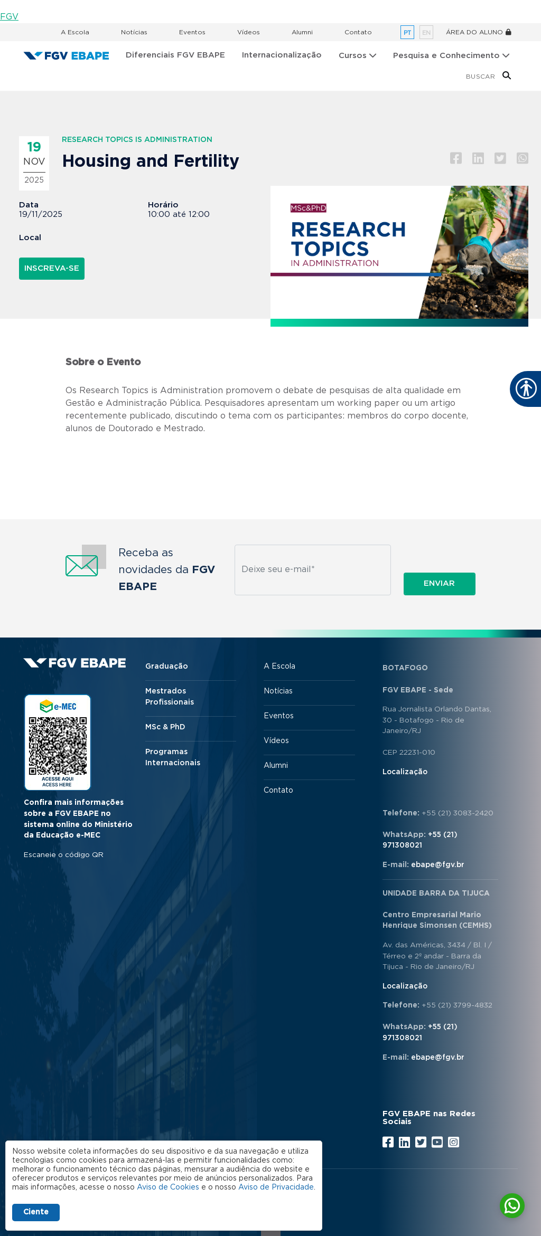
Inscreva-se (51, 268)
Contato (358, 32)
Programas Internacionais (172, 757)
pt (407, 33)
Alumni (302, 32)
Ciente (36, 1212)
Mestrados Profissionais (169, 697)
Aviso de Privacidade (276, 1187)
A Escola (75, 32)
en (426, 33)
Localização (405, 772)
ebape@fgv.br (437, 865)
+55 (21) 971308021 (420, 840)
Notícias (134, 32)
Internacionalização (282, 55)
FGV (9, 17)
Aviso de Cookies (168, 1187)
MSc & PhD (165, 727)
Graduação (166, 666)
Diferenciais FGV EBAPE (175, 55)
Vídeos (248, 32)
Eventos (192, 32)
